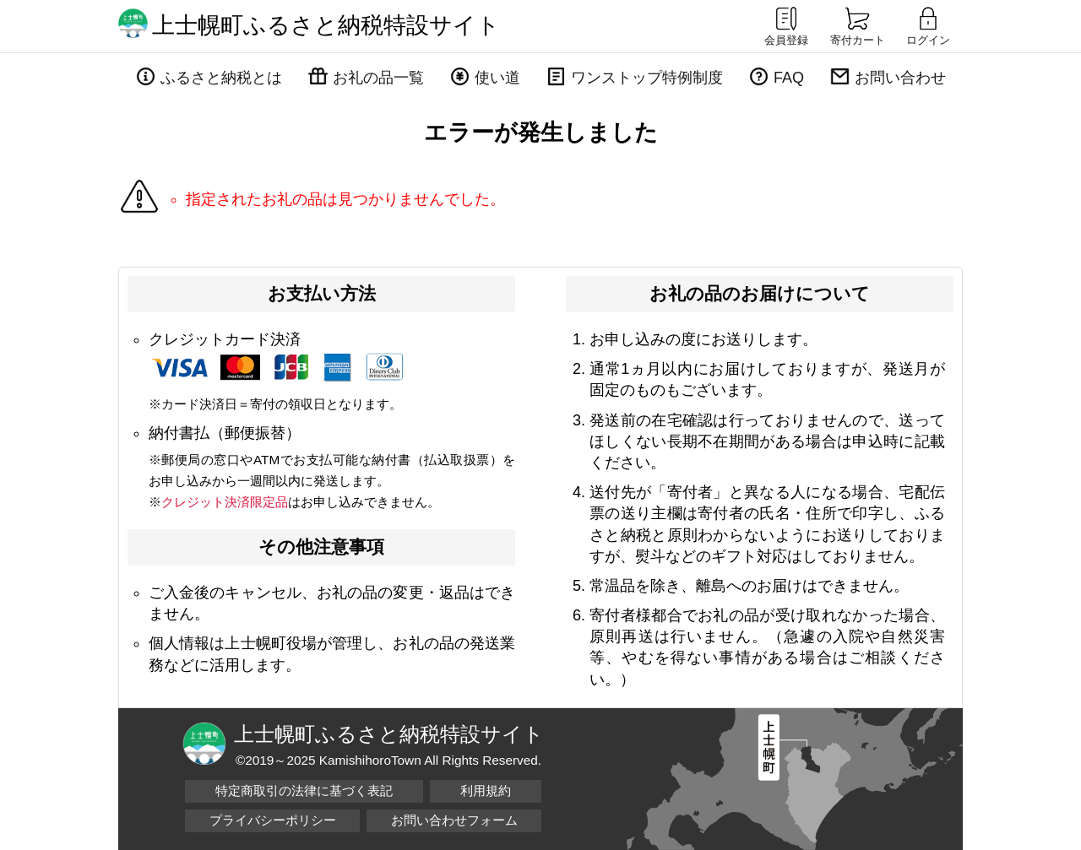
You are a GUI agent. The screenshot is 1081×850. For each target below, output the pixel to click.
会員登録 (786, 25)
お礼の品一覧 (378, 77)
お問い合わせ (900, 77)
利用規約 (485, 790)
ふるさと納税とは (221, 77)
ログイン (928, 25)
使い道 (497, 77)
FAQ (789, 77)
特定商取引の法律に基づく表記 (304, 790)
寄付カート (857, 25)
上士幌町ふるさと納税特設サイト (326, 25)
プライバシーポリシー (272, 820)
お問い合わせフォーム (454, 820)
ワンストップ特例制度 (647, 77)
